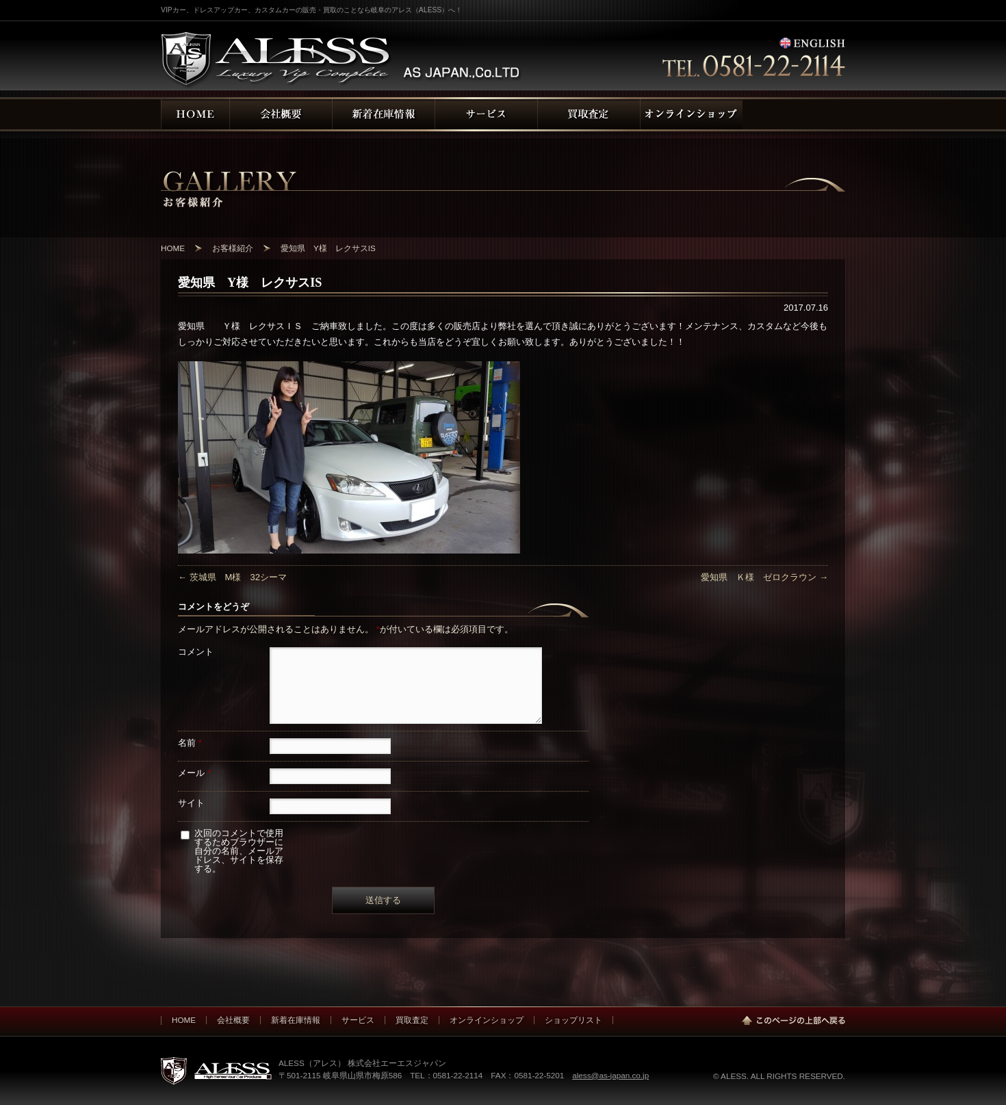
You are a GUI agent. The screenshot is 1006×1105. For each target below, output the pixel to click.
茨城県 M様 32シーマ (232, 577)
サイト (191, 802)
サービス (357, 1019)
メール (194, 772)
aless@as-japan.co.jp (610, 1075)
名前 (190, 742)
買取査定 (412, 1019)
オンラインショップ (487, 1019)
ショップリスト (573, 1019)
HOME (184, 1019)
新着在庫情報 (295, 1019)
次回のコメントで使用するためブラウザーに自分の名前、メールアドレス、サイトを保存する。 (238, 851)
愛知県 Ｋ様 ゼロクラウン (764, 577)
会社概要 (233, 1019)
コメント (196, 651)
